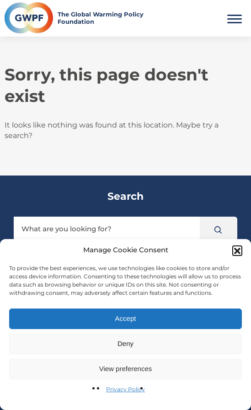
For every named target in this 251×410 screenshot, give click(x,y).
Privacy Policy (125, 389)
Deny (125, 343)
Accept (125, 318)
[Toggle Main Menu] (234, 18)
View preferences (125, 369)
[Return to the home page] (85, 17)
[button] (237, 250)
